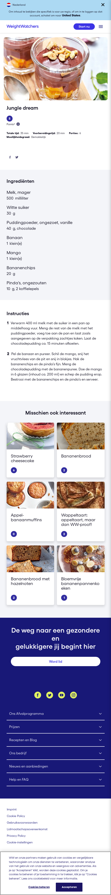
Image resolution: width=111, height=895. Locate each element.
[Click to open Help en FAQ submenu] (56, 779)
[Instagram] (73, 695)
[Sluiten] (103, 4)
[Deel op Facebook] (10, 157)
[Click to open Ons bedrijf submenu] (56, 753)
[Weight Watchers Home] (23, 26)
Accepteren (69, 890)
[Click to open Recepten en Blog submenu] (56, 740)
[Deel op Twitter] (16, 157)
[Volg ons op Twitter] (49, 695)
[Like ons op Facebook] (37, 695)
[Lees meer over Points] (18, 124)
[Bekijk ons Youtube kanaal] (61, 695)
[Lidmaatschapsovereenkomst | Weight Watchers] (27, 829)
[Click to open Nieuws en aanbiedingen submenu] (56, 766)
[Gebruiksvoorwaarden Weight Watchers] (22, 822)
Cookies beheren (39, 890)
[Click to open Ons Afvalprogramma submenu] (56, 713)
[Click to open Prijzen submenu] (56, 727)
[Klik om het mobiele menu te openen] (101, 26)
